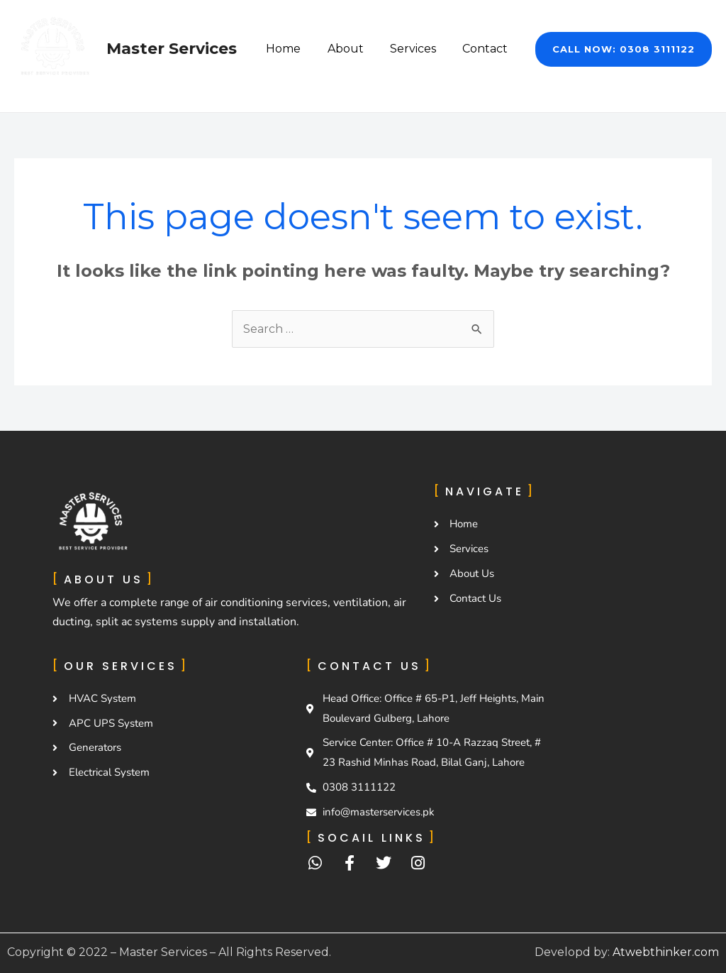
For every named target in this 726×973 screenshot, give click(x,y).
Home (296, 48)
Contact (487, 48)
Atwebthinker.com (666, 952)
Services (419, 48)
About (355, 48)
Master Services (171, 48)
